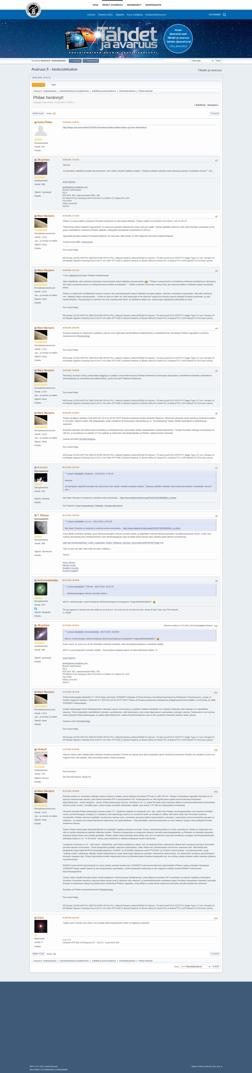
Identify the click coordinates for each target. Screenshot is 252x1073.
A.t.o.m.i (42, 467)
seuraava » (213, 105)
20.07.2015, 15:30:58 (71, 791)
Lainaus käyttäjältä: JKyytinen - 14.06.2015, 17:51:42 (90, 474)
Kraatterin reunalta (70, 568)
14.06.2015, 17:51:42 (71, 160)
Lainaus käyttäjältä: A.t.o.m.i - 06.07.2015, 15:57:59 (89, 521)
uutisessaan (87, 242)
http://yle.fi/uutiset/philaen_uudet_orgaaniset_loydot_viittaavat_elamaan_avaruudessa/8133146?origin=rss (113, 543)
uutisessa (73, 275)
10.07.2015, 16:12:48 (71, 692)
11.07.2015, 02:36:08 (71, 749)
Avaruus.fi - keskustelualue (54, 69)
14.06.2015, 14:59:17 (71, 122)
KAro (40, 917)
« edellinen (199, 105)
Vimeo (68, 612)
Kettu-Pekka (44, 122)
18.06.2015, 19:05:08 (71, 370)
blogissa (104, 375)
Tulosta (215, 114)
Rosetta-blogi (83, 336)
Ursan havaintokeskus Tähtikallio (89, 506)
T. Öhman (43, 515)
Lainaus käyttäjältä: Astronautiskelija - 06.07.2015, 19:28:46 (93, 632)
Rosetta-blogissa (87, 439)
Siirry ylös (38, 954)
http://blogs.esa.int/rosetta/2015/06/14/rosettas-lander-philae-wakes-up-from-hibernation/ (105, 127)
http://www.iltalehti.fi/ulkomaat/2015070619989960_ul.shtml (148, 498)
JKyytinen (43, 159)
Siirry (176, 966)
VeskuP (41, 749)
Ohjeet (194, 1066)
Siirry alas (38, 114)
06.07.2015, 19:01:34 (71, 515)
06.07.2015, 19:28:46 (71, 580)
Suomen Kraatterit (70, 571)
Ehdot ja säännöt (204, 1066)
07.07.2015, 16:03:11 (71, 625)
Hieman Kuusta (69, 565)
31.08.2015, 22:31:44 (71, 918)
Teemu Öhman (69, 563)
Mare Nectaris (45, 215)
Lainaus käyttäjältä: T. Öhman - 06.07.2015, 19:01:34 (90, 587)
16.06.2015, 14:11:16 (71, 270)
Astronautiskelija (47, 580)
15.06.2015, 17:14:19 (71, 216)
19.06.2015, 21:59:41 (71, 413)
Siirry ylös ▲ (217, 1066)
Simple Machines (51, 1066)
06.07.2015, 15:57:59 (71, 467)
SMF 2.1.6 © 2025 (37, 1066)
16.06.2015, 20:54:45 (71, 328)
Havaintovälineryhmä (113, 506)
